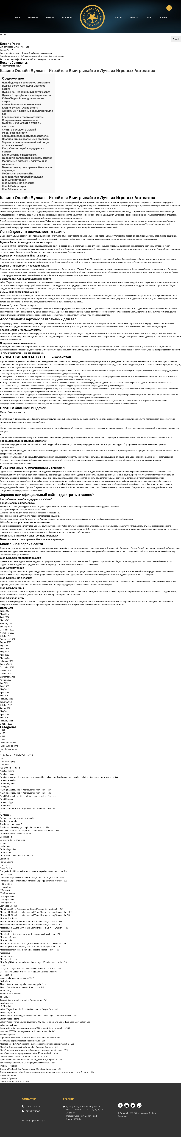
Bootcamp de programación (12, 839)
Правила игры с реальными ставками (25, 139)
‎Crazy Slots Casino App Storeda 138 (16, 855)
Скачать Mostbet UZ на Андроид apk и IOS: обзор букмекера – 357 (30, 1068)
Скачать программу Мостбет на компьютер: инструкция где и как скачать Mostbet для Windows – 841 (47, 1072)
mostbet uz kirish (8, 956)
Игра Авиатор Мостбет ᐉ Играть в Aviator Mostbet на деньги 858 (30, 1037)
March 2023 (5, 657)
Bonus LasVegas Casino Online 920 (16, 833)
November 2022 (7, 670)
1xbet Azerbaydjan (8, 780)
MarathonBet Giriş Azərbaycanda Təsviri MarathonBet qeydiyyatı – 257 (31, 908)
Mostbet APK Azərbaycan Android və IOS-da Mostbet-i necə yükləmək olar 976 (35, 915)
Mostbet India (6, 940)
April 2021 (4, 714)
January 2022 (6, 701)
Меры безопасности (14, 133)
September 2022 (7, 676)
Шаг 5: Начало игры (14, 189)
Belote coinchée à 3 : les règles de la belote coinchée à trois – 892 (29, 830)
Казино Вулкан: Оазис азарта (20, 107)
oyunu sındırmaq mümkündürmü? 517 (17, 978)
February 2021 (6, 720)
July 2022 (4, 683)
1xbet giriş (4, 786)
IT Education (5, 887)
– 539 (2, 733)
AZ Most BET (6, 814)
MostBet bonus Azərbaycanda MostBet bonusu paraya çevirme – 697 (31, 924)
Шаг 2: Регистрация (14, 180)
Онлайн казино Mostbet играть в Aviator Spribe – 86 (24, 1056)
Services (50, 17)
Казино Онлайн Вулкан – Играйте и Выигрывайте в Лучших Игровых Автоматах (77, 71)
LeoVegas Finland (8, 896)
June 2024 (4, 610)
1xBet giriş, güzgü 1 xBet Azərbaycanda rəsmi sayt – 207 (25, 789)
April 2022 (4, 692)
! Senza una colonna (9, 745)
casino (3, 843)
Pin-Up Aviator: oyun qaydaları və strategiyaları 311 (23, 984)
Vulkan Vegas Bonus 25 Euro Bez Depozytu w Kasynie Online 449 (29, 1009)
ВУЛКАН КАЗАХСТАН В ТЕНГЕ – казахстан (21, 124)
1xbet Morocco (7, 799)
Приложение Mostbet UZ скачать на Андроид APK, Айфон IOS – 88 (31, 1059)
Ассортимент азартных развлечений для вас (27, 112)
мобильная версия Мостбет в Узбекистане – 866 (22, 1040)
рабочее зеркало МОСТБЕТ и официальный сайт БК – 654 (27, 1062)
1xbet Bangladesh (8, 783)
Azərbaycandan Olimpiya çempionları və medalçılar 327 (24, 827)
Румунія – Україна (8, 1065)
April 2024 (4, 617)
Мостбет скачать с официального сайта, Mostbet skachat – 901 (29, 1053)
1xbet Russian (6, 805)
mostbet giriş (6, 930)
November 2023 (7, 632)
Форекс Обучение (8, 1078)
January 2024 (6, 626)
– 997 (2, 739)
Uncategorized (6, 1003)
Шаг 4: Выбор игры (14, 186)
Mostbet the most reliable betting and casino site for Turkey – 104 (29, 949)
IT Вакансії (5, 890)
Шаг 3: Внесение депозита (18, 183)
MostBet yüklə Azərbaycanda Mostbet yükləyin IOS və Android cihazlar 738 (33, 962)
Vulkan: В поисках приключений (21, 104)
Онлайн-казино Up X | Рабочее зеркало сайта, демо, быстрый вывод (32, 56)
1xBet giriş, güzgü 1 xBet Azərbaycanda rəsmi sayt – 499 (25, 792)
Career (148, 17)
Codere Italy (5, 852)
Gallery (134, 17)
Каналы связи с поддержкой (19, 155)
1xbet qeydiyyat (7, 802)
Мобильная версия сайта (17, 173)
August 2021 (5, 708)
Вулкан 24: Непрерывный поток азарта (26, 92)
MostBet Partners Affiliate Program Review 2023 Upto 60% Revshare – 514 (33, 943)
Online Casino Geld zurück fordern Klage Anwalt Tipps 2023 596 (28, 971)
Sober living (5, 990)
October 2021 (6, 705)
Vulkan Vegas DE (7, 1012)
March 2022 (5, 695)
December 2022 (7, 667)
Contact (164, 17)
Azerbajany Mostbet (9, 821)
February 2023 (6, 661)
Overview (33, 17)
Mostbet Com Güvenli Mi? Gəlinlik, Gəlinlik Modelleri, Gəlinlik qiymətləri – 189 (34, 927)
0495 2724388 (33, 1111)
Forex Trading (6, 868)
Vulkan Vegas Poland (9, 1018)
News (2, 965)
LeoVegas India (7, 899)
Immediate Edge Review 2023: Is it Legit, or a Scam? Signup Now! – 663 (32, 877)
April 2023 (4, 654)
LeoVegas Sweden (8, 905)
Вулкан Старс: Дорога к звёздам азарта (26, 95)
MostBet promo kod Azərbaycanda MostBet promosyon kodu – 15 (30, 946)
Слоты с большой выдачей (19, 129)
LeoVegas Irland (7, 902)
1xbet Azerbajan (7, 774)
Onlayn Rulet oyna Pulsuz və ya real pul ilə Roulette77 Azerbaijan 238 (30, 968)
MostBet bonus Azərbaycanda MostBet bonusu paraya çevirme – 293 (31, 921)
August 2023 (5, 642)
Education (4, 858)
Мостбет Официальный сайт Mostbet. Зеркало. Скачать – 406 (29, 1047)
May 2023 (4, 651)
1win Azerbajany (7, 761)
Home (17, 17)
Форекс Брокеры (8, 1075)
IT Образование (7, 893)
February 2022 (6, 698)
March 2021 (5, 717)
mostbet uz (5, 952)
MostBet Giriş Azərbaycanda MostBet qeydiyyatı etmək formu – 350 (30, 934)
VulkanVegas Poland (9, 1025)
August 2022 (5, 679)
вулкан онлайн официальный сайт (32, 418)
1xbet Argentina (7, 770)
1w (1, 758)
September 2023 (7, 639)
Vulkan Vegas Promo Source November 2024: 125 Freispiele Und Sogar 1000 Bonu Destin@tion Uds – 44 (47, 1021)
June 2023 (4, 648)
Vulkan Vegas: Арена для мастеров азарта (23, 99)
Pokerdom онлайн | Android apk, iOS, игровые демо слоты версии (30, 59)
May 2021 (4, 711)
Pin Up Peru (5, 981)
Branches (67, 17)
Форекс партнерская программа (15, 1081)
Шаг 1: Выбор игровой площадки (22, 177)
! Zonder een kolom (8, 748)
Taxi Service (5, 996)
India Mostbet (6, 883)
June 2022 (4, 686)
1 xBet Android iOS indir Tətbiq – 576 (16, 755)
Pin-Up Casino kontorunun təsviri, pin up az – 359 (22, 987)
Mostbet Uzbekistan (9, 959)
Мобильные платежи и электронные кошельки (24, 162)
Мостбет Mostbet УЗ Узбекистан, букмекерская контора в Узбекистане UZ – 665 (37, 1043)
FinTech (3, 865)
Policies (119, 17)
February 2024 (6, 623)
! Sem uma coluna (8, 742)
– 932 (2, 736)
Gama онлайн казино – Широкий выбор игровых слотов (26, 53)
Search (3, 34)
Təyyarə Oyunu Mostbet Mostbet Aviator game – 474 (23, 999)
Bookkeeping (6, 836)
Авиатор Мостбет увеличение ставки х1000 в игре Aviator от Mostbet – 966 (35, 1028)
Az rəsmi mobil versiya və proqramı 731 (18, 817)
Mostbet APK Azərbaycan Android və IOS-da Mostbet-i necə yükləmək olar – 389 (36, 912)
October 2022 (6, 673)
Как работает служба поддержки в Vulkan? (23, 150)
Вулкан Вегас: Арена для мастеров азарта (23, 87)
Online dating (6, 974)
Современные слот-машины (20, 120)
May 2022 (4, 689)
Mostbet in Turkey (8, 937)
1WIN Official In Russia (10, 767)
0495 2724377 (33, 1106)
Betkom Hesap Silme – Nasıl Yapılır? (16, 46)
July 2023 (4, 645)
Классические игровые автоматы (23, 117)
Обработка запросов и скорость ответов (27, 158)
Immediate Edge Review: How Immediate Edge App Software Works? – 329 (33, 880)
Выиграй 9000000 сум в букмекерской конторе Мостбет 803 (28, 1031)
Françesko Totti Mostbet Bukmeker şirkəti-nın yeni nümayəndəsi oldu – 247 (33, 871)
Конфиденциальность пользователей (25, 136)
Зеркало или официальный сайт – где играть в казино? (25, 143)
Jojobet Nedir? (6, 49)
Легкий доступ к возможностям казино (26, 82)
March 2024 (5, 620)
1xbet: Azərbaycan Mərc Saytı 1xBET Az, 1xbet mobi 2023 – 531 (28, 808)
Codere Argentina (8, 849)
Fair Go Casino (6, 861)
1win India (4, 764)
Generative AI (6, 874)
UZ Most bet (5, 1006)
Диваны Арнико (7, 1034)
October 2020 (6, 723)
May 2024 (4, 614)
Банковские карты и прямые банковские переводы (27, 168)
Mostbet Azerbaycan (9, 918)
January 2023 (6, 664)
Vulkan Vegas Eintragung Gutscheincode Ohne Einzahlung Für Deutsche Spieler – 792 (38, 1015)
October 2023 (6, 636)
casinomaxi (5, 846)
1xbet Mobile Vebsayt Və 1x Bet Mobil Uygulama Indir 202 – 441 (28, 796)
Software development (10, 993)
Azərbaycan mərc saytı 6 (11, 824)
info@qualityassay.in (35, 1120)
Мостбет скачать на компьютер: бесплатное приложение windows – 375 (33, 1050)
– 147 (2, 730)
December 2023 (7, 629)
